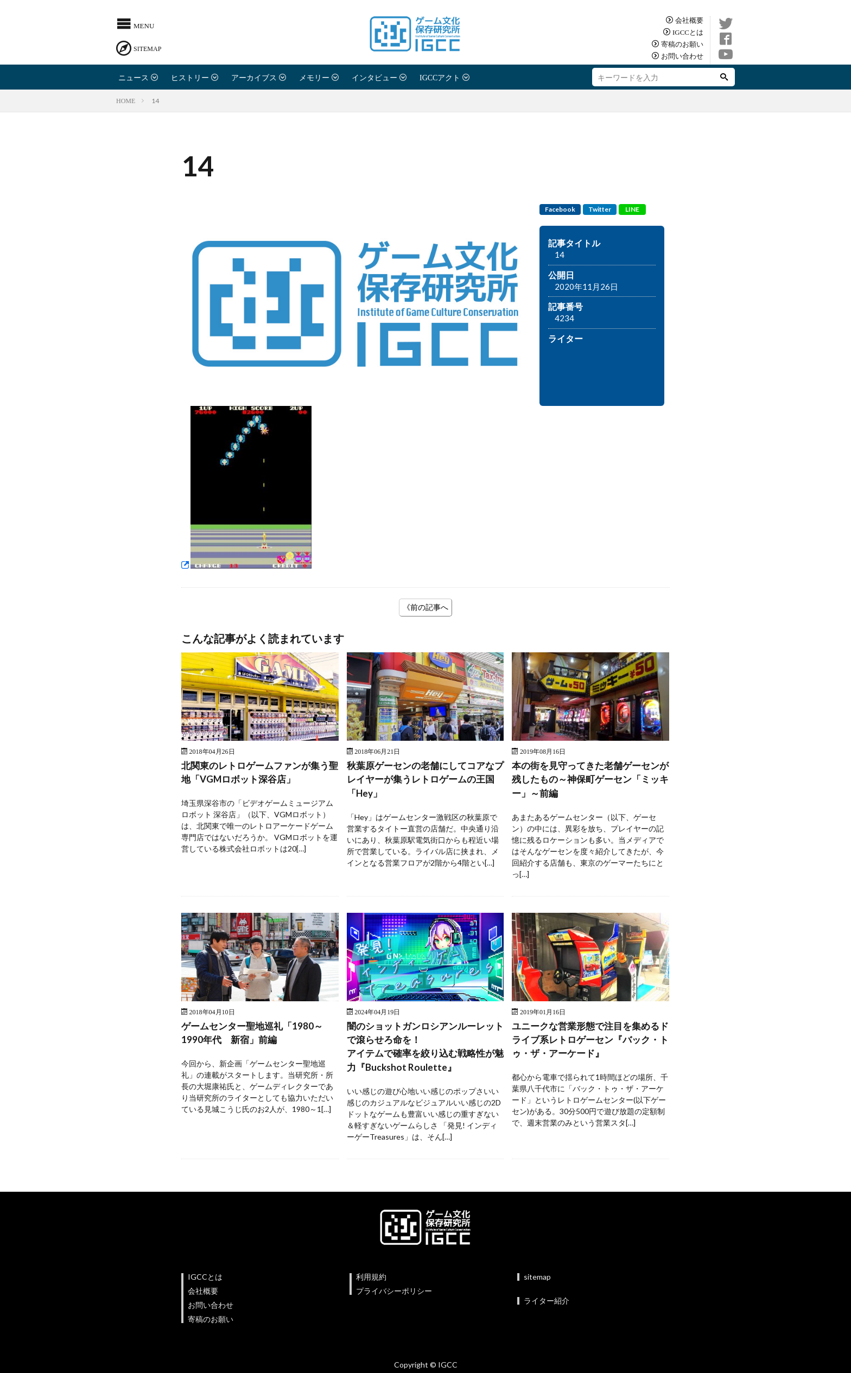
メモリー (314, 77)
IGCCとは (687, 31)
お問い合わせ (682, 55)
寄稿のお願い (682, 43)
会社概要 (689, 19)
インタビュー (374, 77)
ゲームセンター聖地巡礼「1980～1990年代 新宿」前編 (255, 1035)
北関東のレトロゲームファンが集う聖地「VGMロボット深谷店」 (259, 773)
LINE (632, 209)
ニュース (133, 77)
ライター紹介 (546, 1306)
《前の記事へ (425, 607)
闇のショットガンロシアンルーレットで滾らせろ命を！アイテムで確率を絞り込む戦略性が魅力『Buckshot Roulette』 (425, 1050)
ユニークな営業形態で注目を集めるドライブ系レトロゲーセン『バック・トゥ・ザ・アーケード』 (590, 1043)
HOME (125, 100)
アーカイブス (254, 77)
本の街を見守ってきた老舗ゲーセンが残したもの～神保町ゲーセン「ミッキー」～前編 (590, 780)
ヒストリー (190, 77)
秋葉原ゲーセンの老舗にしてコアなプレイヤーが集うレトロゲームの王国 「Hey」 (425, 780)
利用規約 (371, 1282)
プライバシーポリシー (394, 1296)
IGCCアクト (440, 77)
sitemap (537, 1282)
